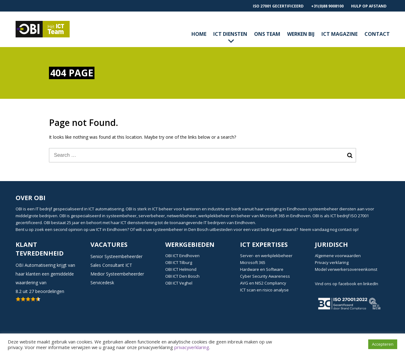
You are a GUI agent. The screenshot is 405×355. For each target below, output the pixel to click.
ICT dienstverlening (139, 222)
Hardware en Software (261, 269)
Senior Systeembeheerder (116, 256)
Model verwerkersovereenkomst (346, 269)
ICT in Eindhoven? (112, 229)
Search (350, 155)
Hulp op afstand (369, 6)
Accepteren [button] (382, 344)
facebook (347, 283)
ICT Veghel (182, 283)
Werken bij (301, 34)
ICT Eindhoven (186, 255)
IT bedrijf (44, 209)
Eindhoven (297, 209)
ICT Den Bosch (186, 276)
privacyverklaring (191, 347)
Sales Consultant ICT (111, 265)
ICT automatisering (106, 209)
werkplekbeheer (214, 215)
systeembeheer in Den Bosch (181, 229)
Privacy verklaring (332, 262)
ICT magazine (339, 34)
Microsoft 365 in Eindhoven (285, 215)
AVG (244, 283)
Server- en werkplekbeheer (266, 255)
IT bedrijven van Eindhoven (229, 222)
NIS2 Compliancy (270, 283)
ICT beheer (162, 209)
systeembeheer (323, 209)
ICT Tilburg (182, 262)
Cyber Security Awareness (265, 276)
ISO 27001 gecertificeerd (278, 6)
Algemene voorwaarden (338, 255)
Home (198, 34)
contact (377, 34)
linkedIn (370, 283)
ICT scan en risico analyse (264, 290)
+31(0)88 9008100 (327, 6)
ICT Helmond (184, 269)
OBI (19, 209)
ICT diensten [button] (230, 38)
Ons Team (267, 34)
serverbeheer (151, 215)
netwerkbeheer (181, 215)
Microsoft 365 (252, 262)
